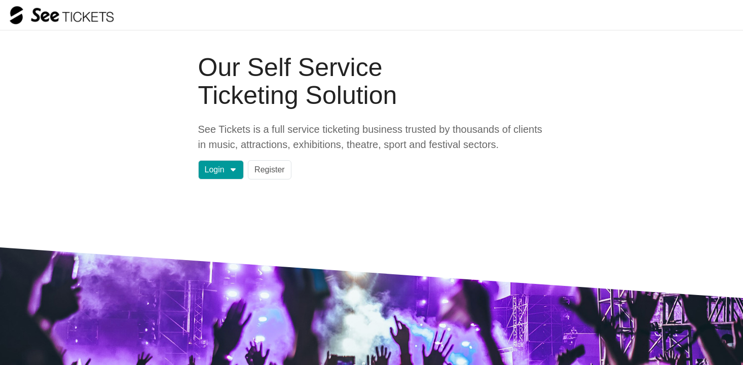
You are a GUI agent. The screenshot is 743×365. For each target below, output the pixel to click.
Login (220, 169)
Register (269, 169)
